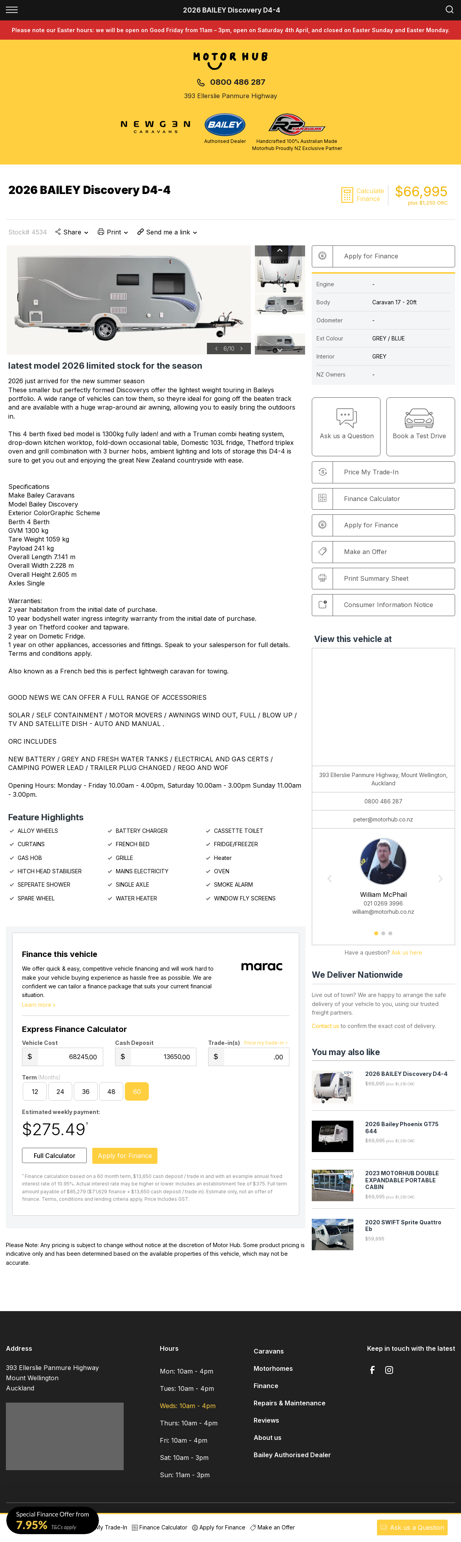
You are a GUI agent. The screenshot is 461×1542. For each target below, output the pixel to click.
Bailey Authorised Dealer (292, 1458)
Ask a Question (411, 1527)
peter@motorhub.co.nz (383, 819)
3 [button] (390, 936)
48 (111, 1095)
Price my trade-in (266, 1046)
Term (41, 1080)
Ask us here (406, 952)
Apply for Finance (218, 1527)
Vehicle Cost (40, 1046)
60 (137, 1095)
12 (35, 1095)
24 (60, 1095)
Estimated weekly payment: (61, 1115)
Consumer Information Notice (375, 604)
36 (86, 1095)
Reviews (266, 1424)
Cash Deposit (134, 1046)
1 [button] (376, 936)
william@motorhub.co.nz (383, 912)
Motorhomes (273, 1372)
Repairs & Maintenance (290, 1406)
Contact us (325, 1026)
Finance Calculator (359, 498)
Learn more (39, 1007)
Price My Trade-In (100, 1527)
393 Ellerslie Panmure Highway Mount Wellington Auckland (52, 1381)
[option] (128, 300)
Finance (266, 1389)
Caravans (269, 1355)
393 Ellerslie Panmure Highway (230, 96)
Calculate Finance (370, 194)
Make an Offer (352, 551)
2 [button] (383, 936)
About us (268, 1441)
